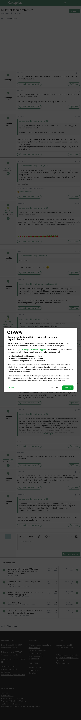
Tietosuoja (12, 388)
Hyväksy (67, 388)
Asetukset (54, 388)
